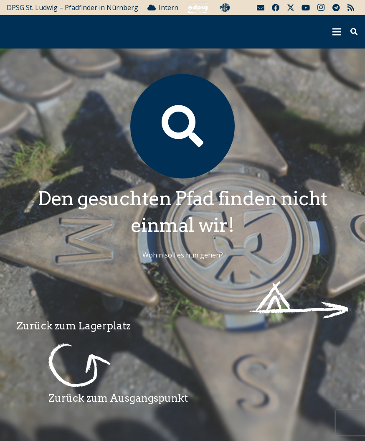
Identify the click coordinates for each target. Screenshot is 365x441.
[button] (354, 32)
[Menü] (337, 31)
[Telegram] (335, 7)
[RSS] (350, 7)
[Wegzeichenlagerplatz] (182, 300)
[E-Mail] (260, 7)
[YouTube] (305, 7)
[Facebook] (275, 7)
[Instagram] (320, 7)
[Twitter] (290, 7)
